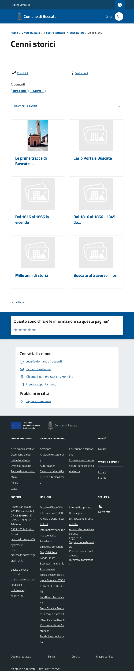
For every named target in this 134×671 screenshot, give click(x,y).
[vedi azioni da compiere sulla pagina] (79, 73)
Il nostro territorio (54, 32)
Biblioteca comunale (51, 547)
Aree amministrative (22, 449)
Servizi (51, 656)
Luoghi (102, 472)
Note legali (75, 513)
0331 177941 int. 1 (22, 529)
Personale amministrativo (23, 474)
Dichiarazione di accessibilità (81, 521)
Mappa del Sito (104, 656)
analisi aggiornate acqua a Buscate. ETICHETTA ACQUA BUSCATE (52, 583)
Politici (14, 482)
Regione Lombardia (20, 4)
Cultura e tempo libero (52, 480)
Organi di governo (21, 466)
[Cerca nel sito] (117, 16)
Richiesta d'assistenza (81, 562)
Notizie (102, 449)
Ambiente (45, 449)
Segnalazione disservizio (81, 544)
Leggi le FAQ (76, 538)
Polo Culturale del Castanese (52, 628)
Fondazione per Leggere (52, 639)
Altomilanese (47, 569)
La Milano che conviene (52, 600)
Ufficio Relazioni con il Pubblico (23, 582)
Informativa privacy (80, 507)
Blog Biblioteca (48, 552)
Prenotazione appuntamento (81, 553)
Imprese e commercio (81, 460)
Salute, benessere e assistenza (81, 468)
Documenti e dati (21, 454)
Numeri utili (17, 596)
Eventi (102, 478)
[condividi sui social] (20, 73)
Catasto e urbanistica (52, 471)
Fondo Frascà (47, 558)
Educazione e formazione (81, 452)
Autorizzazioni (48, 466)
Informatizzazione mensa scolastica (52, 533)
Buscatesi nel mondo (52, 563)
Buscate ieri (76, 32)
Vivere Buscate (31, 32)
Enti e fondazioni (20, 460)
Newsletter (104, 512)
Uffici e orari (17, 590)
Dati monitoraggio (21, 656)
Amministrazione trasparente (81, 531)
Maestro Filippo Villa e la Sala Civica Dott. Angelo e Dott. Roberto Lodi (52, 515)
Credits (76, 656)
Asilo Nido (45, 541)
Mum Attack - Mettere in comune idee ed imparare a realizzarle (52, 614)
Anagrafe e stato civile (52, 457)
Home (14, 32)
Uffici (14, 488)
